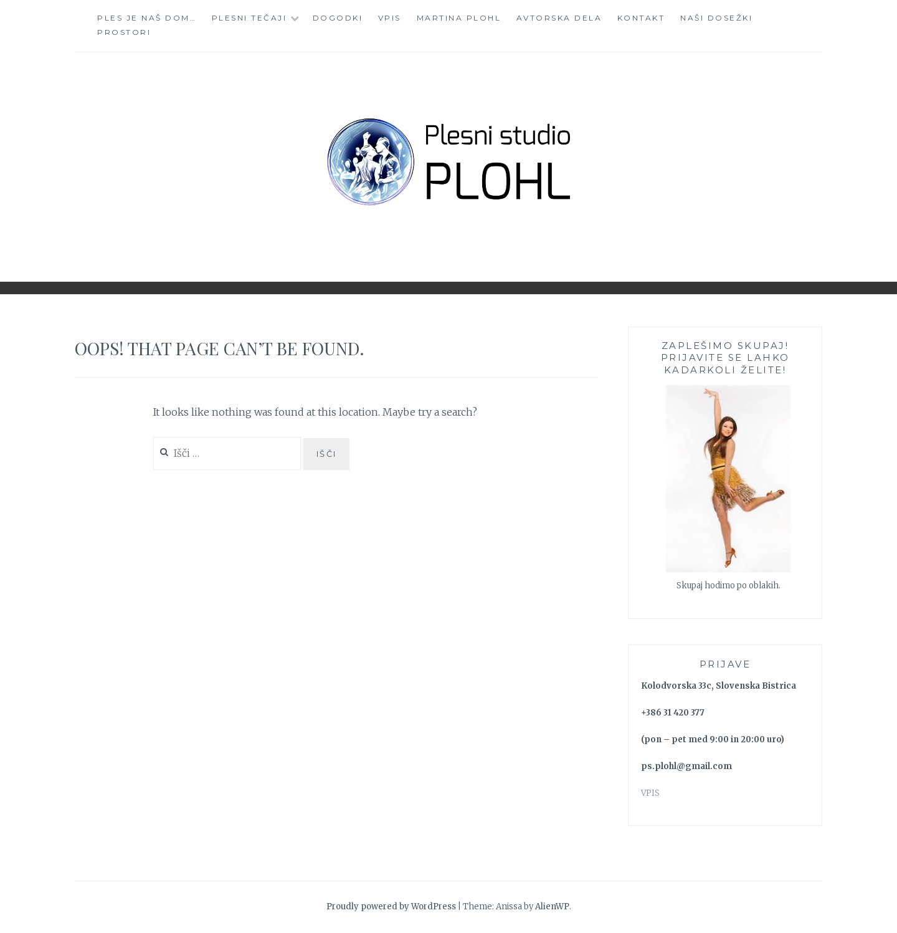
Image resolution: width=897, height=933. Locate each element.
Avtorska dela (559, 17)
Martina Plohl (459, 17)
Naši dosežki (716, 17)
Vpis (389, 17)
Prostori (124, 32)
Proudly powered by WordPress (391, 906)
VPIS (650, 793)
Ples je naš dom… (146, 17)
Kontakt (641, 17)
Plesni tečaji (249, 17)
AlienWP (552, 906)
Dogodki (338, 17)
